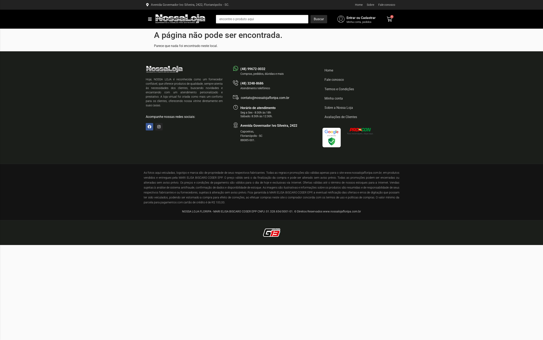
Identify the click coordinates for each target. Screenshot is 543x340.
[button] (150, 19)
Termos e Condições (339, 89)
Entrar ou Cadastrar (361, 18)
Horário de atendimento (258, 108)
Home (359, 4)
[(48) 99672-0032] (235, 68)
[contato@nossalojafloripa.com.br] (236, 97)
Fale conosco (386, 4)
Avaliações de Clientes (340, 117)
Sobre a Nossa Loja (338, 108)
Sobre (370, 4)
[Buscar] (318, 19)
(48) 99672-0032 (252, 69)
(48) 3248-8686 (251, 83)
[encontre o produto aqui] (262, 19)
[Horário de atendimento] (235, 107)
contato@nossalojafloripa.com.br (265, 98)
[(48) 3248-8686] (235, 83)
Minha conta (333, 98)
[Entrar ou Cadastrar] (340, 19)
